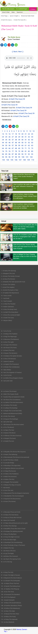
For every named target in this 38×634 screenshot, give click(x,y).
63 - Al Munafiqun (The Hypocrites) (11, 465)
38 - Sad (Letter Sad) (6, 381)
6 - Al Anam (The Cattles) (8, 284)
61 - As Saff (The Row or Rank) (9, 460)
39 (19, 140)
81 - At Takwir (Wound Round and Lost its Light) (14, 523)
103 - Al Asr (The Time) (7, 591)
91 (26, 154)
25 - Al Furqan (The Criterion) (9, 345)
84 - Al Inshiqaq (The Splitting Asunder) (12, 531)
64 (3, 148)
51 (26, 143)
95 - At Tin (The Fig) (6, 562)
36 (9, 140)
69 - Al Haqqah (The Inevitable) (9, 482)
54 (3, 145)
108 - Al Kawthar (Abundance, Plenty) (11, 605)
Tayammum (20, 12)
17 (13, 134)
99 (19, 157)
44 (3, 143)
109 (28, 160)
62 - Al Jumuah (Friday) (7, 462)
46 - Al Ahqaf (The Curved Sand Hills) (11, 410)
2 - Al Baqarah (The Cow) (8, 273)
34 (3, 140)
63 (32, 145)
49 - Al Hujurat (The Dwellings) (9, 419)
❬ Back (14, 52)
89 (19, 154)
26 (9, 137)
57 (13, 145)
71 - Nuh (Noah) (5, 487)
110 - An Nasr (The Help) (8, 611)
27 (13, 137)
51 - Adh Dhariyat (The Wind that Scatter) (12, 424)
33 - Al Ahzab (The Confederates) (10, 367)
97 (13, 157)
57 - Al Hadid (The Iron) (7, 441)
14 (3, 134)
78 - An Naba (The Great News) (9, 515)
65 (6, 148)
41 (26, 140)
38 (16, 140)
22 (29, 134)
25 (6, 137)
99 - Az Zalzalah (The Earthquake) (10, 580)
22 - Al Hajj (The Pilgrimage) (9, 336)
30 (22, 137)
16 (9, 134)
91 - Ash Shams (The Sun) (8, 550)
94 (3, 157)
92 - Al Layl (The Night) (7, 553)
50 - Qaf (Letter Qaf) (6, 422)
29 (19, 137)
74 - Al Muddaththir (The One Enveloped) (12, 496)
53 (32, 143)
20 (22, 134)
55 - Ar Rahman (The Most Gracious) (11, 435)
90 (22, 154)
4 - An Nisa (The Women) (8, 279)
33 (32, 137)
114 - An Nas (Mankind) (7, 622)
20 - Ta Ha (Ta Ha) (6, 331)
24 (3, 137)
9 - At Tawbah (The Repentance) (10, 293)
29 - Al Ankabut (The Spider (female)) (11, 356)
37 (13, 140)
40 (22, 140)
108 (24, 160)
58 (16, 145)
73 (32, 148)
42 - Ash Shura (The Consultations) (11, 399)
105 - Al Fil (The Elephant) (8, 597)
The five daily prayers (8, 9)
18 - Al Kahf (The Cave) (7, 317)
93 (32, 154)
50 (22, 143)
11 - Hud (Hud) (5, 298)
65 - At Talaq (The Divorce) (8, 471)
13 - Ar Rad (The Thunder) (8, 304)
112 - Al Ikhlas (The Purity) (8, 616)
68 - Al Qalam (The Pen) (7, 479)
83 (32, 151)
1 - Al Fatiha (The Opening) (8, 270)
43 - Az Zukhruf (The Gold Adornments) (12, 402)
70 (22, 148)
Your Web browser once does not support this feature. (19, 58)
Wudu (13, 12)
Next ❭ (21, 52)
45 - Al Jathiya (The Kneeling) (9, 408)
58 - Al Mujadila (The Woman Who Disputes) (13, 451)
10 (24, 131)
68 (16, 148)
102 (31, 157)
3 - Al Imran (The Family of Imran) (10, 276)
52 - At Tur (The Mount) (7, 427)
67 (13, 148)
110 (32, 160)
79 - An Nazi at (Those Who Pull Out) (11, 517)
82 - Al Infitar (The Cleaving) (9, 526)
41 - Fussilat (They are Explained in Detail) (12, 397)
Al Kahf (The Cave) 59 (17, 99)
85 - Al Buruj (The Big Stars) (8, 534)
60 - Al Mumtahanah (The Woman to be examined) (15, 457)
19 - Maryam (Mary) (6, 320)
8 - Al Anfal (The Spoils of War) (9, 290)
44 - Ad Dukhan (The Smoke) (9, 405)
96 (9, 157)
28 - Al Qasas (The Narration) (9, 353)
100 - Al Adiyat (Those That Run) (10, 583)
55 (6, 145)
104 (7, 160)
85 (6, 154)
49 (19, 143)
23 (32, 134)
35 (6, 140)
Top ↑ (6, 631)
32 (29, 137)
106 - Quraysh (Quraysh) (7, 600)
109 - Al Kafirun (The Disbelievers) (10, 608)
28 (16, 137)
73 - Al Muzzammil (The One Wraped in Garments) (15, 493)
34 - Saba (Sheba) (6, 369)
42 (29, 140)
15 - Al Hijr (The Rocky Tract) (9, 309)
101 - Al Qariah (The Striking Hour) (10, 586)
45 (6, 143)
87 (13, 154)
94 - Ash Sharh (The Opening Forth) (11, 559)
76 (9, 151)
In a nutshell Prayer (21, 9)
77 (13, 151)
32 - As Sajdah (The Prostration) (10, 364)
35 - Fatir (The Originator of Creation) (11, 372)
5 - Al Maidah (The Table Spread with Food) (13, 281)
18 (16, 134)
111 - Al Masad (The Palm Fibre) (10, 614)
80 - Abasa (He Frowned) (8, 520)
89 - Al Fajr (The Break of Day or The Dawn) (13, 545)
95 (6, 157)
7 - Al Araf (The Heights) (7, 287)
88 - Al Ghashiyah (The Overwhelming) (11, 542)
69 (19, 148)
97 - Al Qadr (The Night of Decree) (10, 575)
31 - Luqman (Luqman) (7, 361)
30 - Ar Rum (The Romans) (8, 358)
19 (19, 134)
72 (29, 148)
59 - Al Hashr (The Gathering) (9, 454)
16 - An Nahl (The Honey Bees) (9, 312)
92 (29, 154)
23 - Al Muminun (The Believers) (10, 339)
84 (3, 154)
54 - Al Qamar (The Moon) (8, 433)
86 (9, 154)
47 (13, 143)
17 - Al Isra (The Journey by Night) (10, 315)
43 (32, 140)
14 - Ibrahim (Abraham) (7, 306)
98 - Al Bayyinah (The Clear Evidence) (11, 578)
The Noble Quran (14, 37)
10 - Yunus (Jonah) (6, 295)
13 (33, 131)
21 (26, 134)
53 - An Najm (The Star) (7, 430)
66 (9, 148)
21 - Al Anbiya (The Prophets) (9, 334)
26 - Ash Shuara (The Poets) (9, 347)
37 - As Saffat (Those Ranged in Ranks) (12, 378)
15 (6, 134)
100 (22, 157)
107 (20, 160)
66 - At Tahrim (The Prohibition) (9, 474)
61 (26, 145)
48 (16, 143)
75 (6, 151)
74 (3, 151)
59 (19, 145)
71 (26, 148)
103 (3, 160)
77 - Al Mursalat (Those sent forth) (10, 512)
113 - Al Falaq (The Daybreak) (9, 619)
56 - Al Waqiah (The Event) (8, 438)
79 (19, 151)
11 (27, 131)
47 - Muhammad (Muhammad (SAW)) (11, 413)
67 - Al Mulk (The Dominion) (9, 476)
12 (30, 131)
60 (22, 145)
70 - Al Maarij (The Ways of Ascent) (11, 485)
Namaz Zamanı (21, 629)
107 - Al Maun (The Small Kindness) (11, 602)
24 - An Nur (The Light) (7, 342)
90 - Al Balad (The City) (7, 548)
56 (9, 145)
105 (11, 160)
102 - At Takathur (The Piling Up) (10, 589)
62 (29, 145)
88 (16, 154)
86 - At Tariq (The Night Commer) (10, 537)
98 (16, 157)
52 (29, 143)
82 (29, 151)
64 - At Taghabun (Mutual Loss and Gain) (12, 468)
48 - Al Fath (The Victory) (8, 416)
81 (26, 151)
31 (26, 137)
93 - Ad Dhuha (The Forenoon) (9, 556)
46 (9, 143)
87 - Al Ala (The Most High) (8, 539)
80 (22, 151)
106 (16, 160)
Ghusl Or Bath (6, 12)
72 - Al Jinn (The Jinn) (7, 490)
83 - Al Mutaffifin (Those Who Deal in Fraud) (13, 528)
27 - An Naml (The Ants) (7, 350)
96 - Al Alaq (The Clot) (7, 572)
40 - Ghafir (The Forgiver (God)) (9, 394)
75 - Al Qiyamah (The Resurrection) (11, 498)
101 (27, 157)
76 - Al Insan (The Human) (8, 501)
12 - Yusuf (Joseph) (6, 301)
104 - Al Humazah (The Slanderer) (10, 594)
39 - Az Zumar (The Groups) (9, 391)
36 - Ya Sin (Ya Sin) (6, 375)
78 (16, 151)
